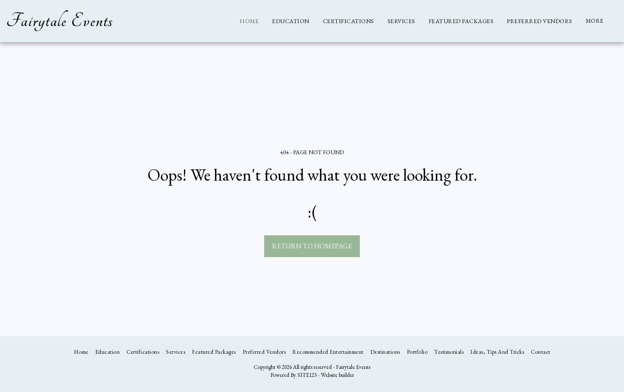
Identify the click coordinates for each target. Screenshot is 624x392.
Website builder (337, 375)
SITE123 (307, 375)
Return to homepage (312, 245)
